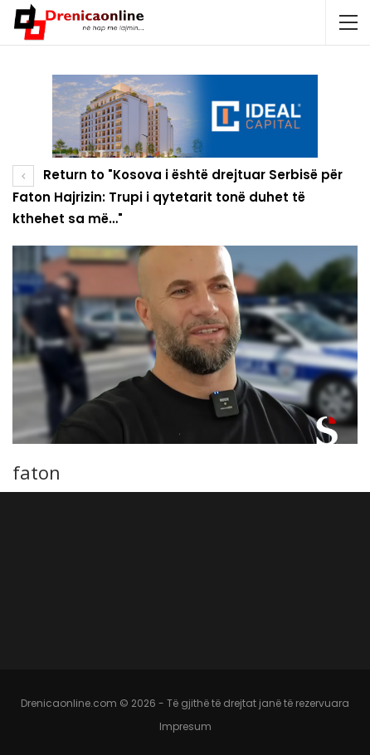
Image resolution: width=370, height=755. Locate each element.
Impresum (185, 726)
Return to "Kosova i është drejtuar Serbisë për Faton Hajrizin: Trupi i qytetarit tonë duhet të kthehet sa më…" (177, 196)
